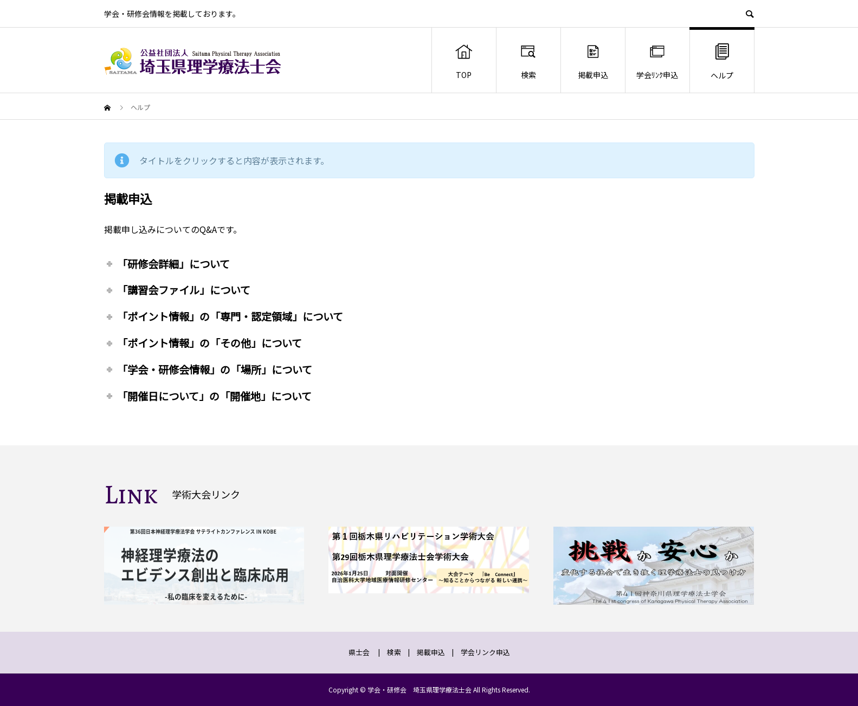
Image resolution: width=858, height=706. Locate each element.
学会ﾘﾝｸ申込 (657, 61)
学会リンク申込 (485, 652)
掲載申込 (593, 61)
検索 (528, 61)
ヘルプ (722, 61)
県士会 (359, 652)
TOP (464, 61)
